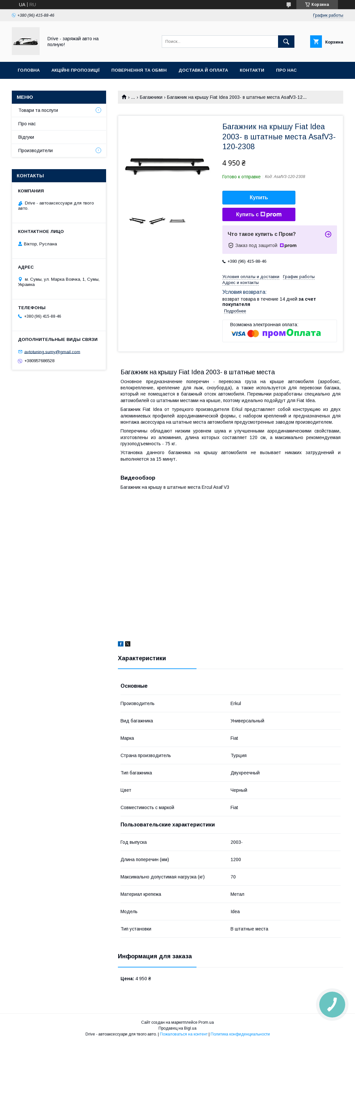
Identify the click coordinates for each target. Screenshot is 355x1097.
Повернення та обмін (139, 70)
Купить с (259, 215)
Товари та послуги (38, 110)
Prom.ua (206, 1022)
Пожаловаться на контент (184, 1034)
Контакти (252, 70)
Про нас (286, 70)
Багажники (151, 97)
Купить (259, 197)
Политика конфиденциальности (240, 1034)
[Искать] (286, 41)
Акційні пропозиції (75, 70)
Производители (35, 150)
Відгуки (26, 137)
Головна (29, 70)
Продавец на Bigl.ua (177, 1028)
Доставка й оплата (203, 70)
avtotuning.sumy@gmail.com (52, 351)
